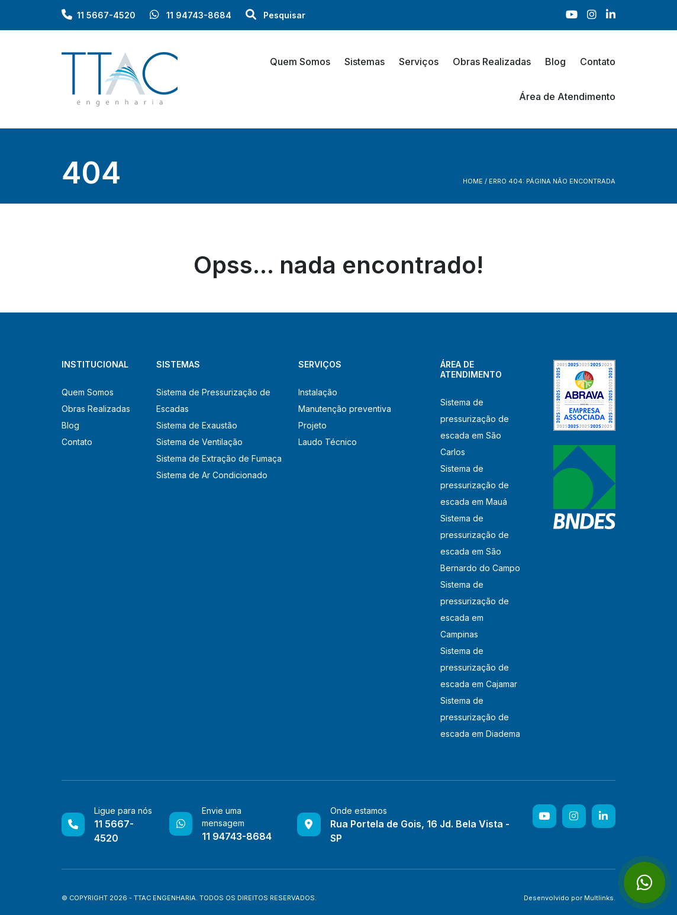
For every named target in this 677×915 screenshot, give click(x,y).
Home (473, 181)
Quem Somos (300, 61)
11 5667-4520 (106, 15)
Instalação (317, 392)
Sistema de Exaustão (196, 425)
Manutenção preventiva (344, 409)
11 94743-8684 (190, 15)
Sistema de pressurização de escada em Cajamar (478, 667)
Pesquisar (275, 15)
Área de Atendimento (567, 96)
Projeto (312, 425)
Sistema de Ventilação (199, 442)
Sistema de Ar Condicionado (211, 475)
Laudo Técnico (327, 442)
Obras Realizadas (492, 61)
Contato (597, 61)
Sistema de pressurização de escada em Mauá (474, 485)
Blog (555, 61)
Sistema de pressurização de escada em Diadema (480, 717)
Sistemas (364, 61)
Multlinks (599, 898)
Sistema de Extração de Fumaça (219, 458)
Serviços (419, 61)
